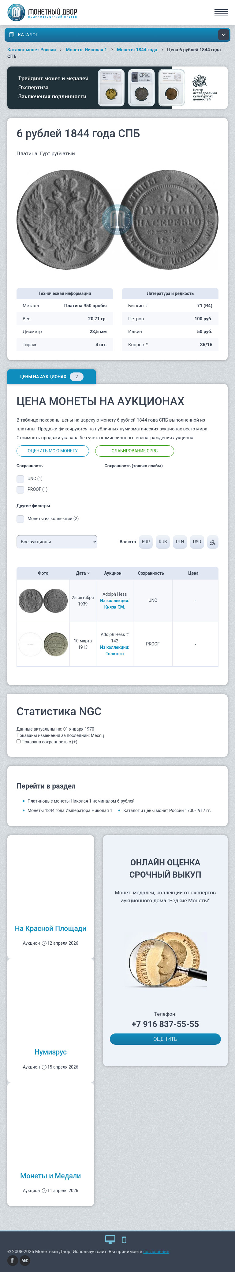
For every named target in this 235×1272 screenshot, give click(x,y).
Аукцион (114, 573)
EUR (146, 541)
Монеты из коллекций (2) (53, 518)
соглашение (156, 1251)
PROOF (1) (37, 489)
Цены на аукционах (52, 376)
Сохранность (153, 573)
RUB (162, 541)
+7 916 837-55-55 (165, 1024)
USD (197, 541)
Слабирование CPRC (135, 450)
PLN (180, 541)
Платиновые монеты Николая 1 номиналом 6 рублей (81, 801)
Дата (83, 573)
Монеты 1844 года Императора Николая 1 (70, 810)
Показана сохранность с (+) (49, 741)
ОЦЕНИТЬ (165, 1039)
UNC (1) (35, 478)
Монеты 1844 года (137, 49)
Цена (195, 573)
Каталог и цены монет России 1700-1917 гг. (167, 810)
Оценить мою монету (53, 450)
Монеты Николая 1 (86, 49)
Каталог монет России (31, 49)
